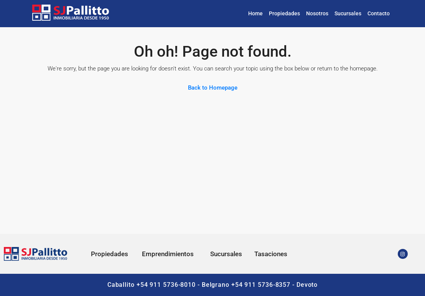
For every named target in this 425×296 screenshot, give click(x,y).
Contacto (378, 13)
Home (255, 13)
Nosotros (317, 13)
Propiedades (284, 13)
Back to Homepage (212, 87)
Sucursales (347, 13)
